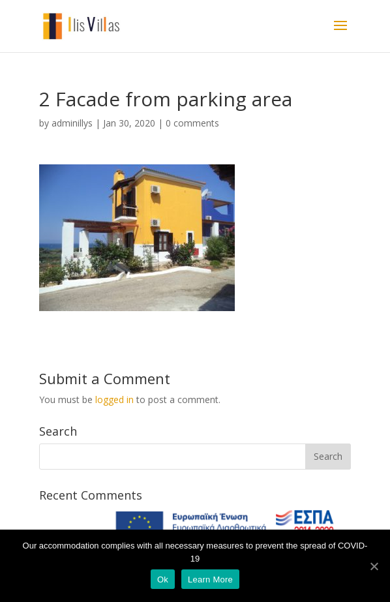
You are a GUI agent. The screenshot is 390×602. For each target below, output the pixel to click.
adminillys (72, 123)
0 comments (192, 123)
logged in (114, 399)
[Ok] (373, 566)
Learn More (210, 579)
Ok (162, 579)
